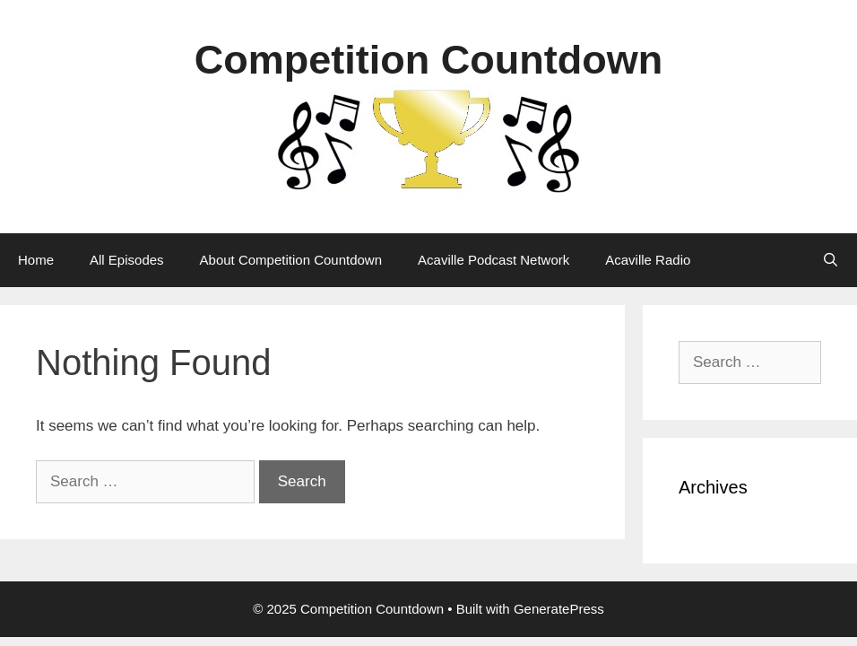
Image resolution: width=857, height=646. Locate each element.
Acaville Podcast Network (493, 259)
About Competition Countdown (291, 259)
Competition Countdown (428, 60)
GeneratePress (559, 608)
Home (36, 259)
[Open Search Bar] (830, 260)
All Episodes (127, 259)
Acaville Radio (647, 259)
